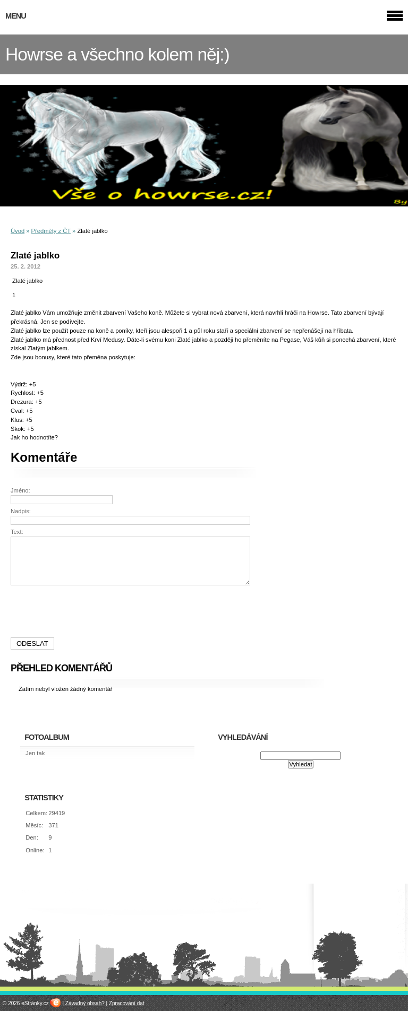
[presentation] (131, 611)
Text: (17, 532)
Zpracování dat (126, 1003)
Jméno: (20, 490)
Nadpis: (21, 511)
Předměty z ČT (51, 231)
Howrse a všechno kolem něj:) (117, 54)
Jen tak (35, 753)
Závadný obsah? (85, 1003)
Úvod (17, 231)
